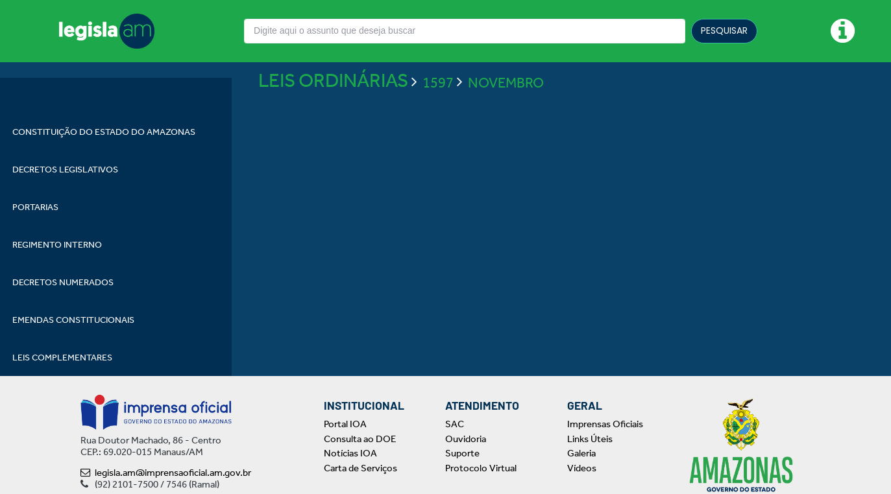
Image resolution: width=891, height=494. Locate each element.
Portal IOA (345, 424)
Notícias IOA (350, 453)
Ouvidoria (465, 439)
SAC (454, 424)
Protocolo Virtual (481, 468)
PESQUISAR (724, 30)
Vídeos (581, 468)
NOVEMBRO (506, 120)
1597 (438, 120)
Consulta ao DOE (360, 439)
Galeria (581, 453)
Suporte (462, 453)
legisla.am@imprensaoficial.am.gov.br (165, 472)
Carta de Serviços (360, 468)
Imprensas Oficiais (605, 424)
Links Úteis (590, 439)
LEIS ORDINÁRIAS (333, 118)
